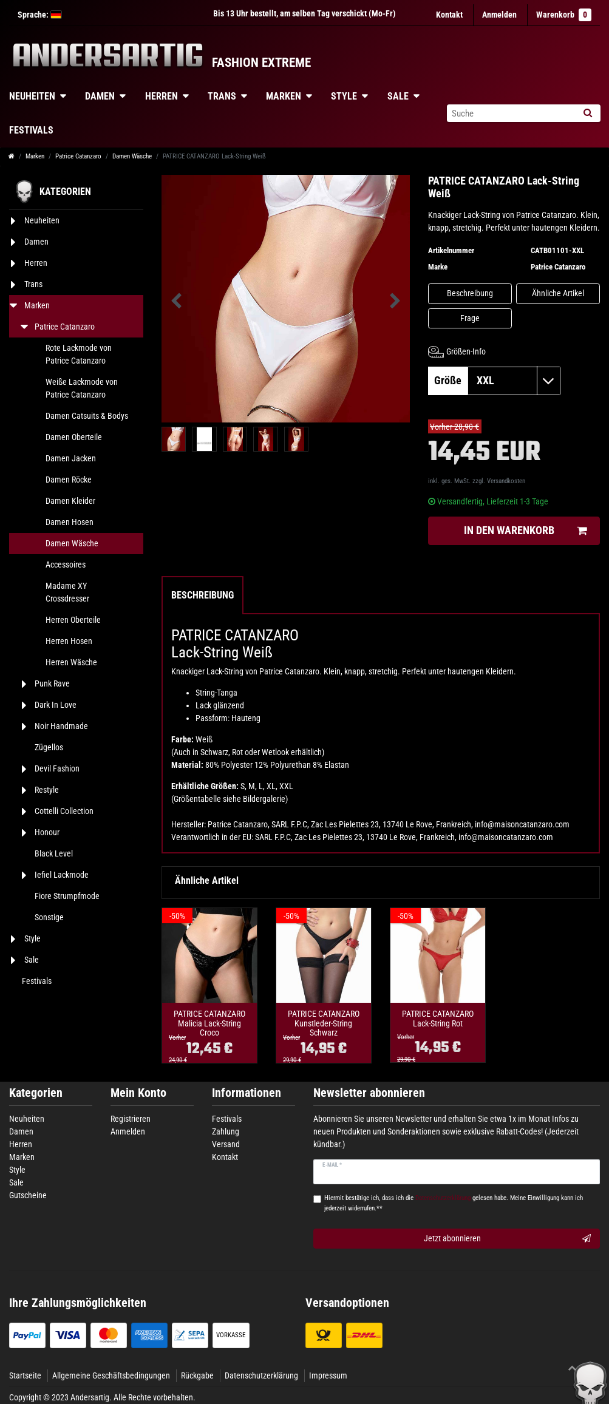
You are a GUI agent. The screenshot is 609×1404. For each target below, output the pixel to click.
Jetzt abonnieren (507, 1238)
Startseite (25, 1375)
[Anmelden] (499, 14)
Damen (100, 96)
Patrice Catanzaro (78, 156)
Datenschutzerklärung (261, 1375)
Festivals (227, 1119)
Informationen (246, 1093)
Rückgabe (197, 1375)
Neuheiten (26, 1119)
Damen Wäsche (132, 156)
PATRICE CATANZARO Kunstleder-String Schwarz (323, 1023)
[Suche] (587, 113)
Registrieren (131, 1119)
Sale (398, 96)
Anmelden (128, 1131)
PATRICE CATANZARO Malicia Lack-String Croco (209, 1023)
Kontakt (449, 14)
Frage (470, 318)
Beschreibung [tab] (202, 595)
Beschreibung (470, 293)
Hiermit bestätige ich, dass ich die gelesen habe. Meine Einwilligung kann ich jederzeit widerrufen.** (453, 1203)
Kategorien (36, 1093)
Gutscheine (28, 1195)
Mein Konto (138, 1093)
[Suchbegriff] (510, 113)
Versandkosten (506, 481)
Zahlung (225, 1131)
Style (344, 96)
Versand (226, 1144)
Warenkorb (563, 14)
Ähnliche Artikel (558, 293)
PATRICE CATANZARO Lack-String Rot (438, 1018)
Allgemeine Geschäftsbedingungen (111, 1375)
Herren (161, 96)
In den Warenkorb (525, 531)
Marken (283, 96)
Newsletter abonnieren (369, 1093)
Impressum (328, 1375)
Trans (222, 96)
